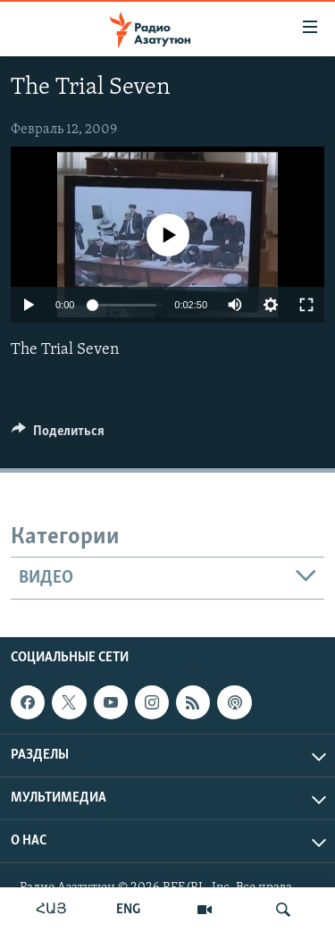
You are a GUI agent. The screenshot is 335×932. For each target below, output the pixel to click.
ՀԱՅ (51, 910)
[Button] (58, 435)
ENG (128, 910)
